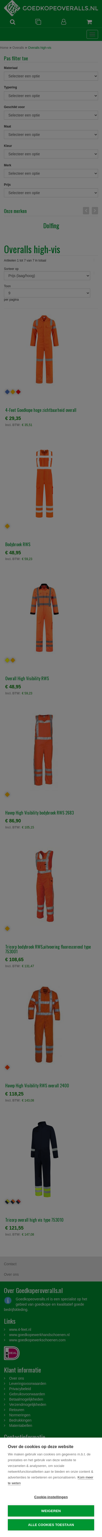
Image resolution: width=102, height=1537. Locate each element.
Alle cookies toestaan (51, 1525)
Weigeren (51, 1511)
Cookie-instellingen (51, 1497)
